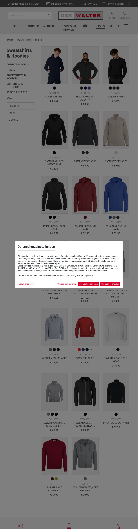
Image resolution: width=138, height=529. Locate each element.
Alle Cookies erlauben (110, 284)
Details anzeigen (25, 284)
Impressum (89, 275)
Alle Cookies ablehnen (88, 284)
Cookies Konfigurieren (66, 284)
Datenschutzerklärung (66, 275)
